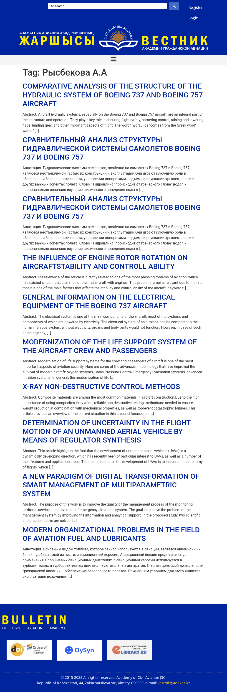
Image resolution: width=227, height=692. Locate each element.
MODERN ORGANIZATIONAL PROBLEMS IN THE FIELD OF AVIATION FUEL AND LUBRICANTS (111, 534)
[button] (113, 58)
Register (195, 7)
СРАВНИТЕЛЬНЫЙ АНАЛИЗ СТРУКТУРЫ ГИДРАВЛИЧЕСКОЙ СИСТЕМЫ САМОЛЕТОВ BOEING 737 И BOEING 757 (112, 148)
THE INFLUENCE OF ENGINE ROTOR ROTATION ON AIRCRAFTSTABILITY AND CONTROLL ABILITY (105, 262)
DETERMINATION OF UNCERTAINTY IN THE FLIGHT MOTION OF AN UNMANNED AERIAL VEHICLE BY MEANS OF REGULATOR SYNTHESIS (107, 431)
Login (193, 18)
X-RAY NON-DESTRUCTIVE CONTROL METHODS (101, 386)
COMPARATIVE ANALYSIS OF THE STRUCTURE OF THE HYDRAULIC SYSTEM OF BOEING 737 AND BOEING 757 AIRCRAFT (113, 95)
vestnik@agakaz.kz (174, 682)
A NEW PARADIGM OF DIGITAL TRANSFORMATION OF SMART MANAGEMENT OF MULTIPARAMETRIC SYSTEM (111, 485)
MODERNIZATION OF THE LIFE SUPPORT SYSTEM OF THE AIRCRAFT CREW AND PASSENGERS (110, 346)
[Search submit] (174, 6)
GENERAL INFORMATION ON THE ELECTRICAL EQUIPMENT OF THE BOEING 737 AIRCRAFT (99, 301)
